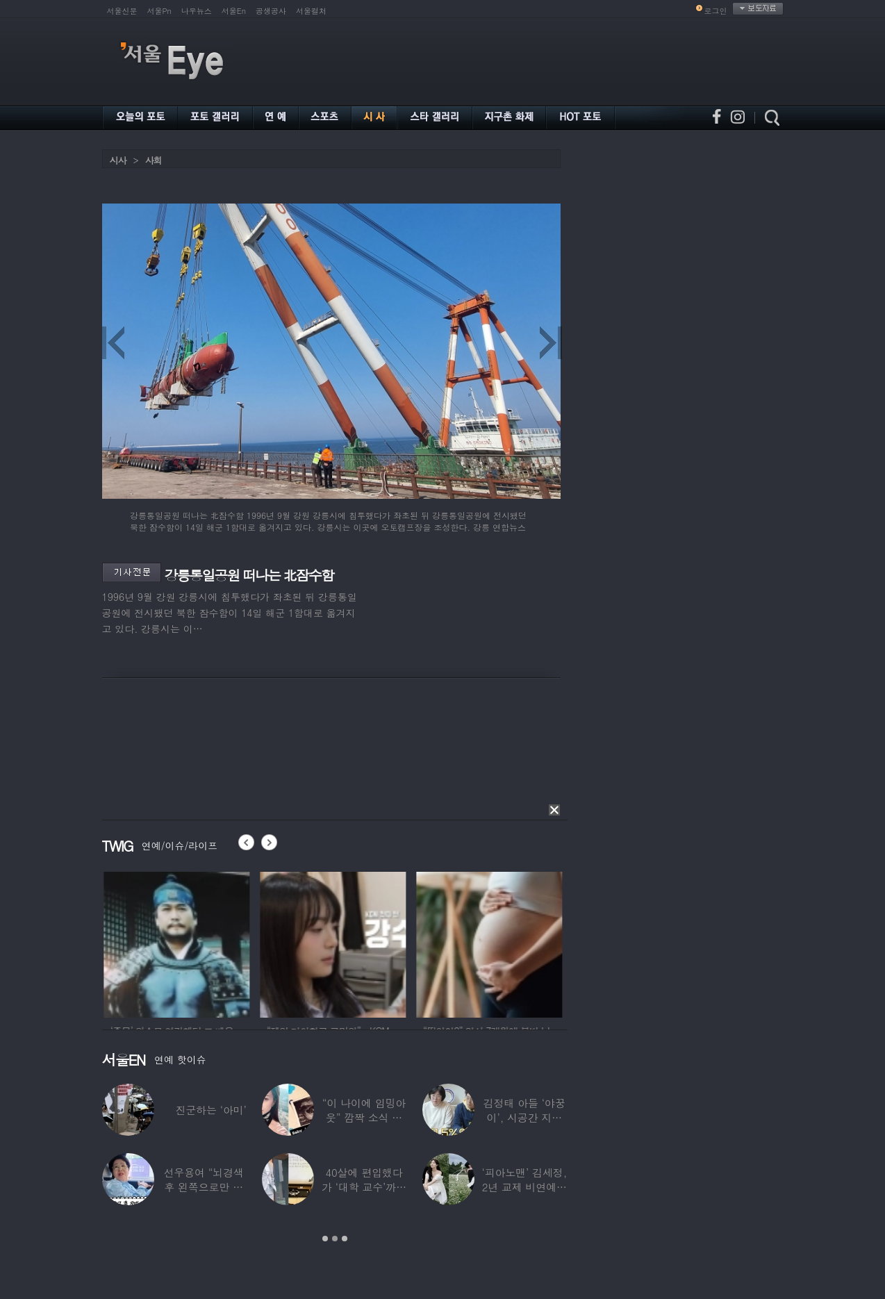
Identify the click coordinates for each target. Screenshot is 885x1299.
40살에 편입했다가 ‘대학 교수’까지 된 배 (364, 1187)
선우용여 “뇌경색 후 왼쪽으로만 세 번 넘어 (203, 1187)
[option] (206, 942)
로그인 (715, 11)
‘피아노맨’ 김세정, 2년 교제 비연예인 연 (524, 1187)
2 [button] (335, 1238)
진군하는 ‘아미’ (210, 1109)
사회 (153, 160)
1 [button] (325, 1238)
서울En (234, 11)
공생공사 (271, 11)
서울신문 (122, 11)
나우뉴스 (196, 11)
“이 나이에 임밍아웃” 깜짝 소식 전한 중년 (364, 1117)
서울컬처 (311, 11)
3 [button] (344, 1238)
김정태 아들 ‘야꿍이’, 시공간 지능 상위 (524, 1117)
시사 (118, 160)
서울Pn (159, 11)
